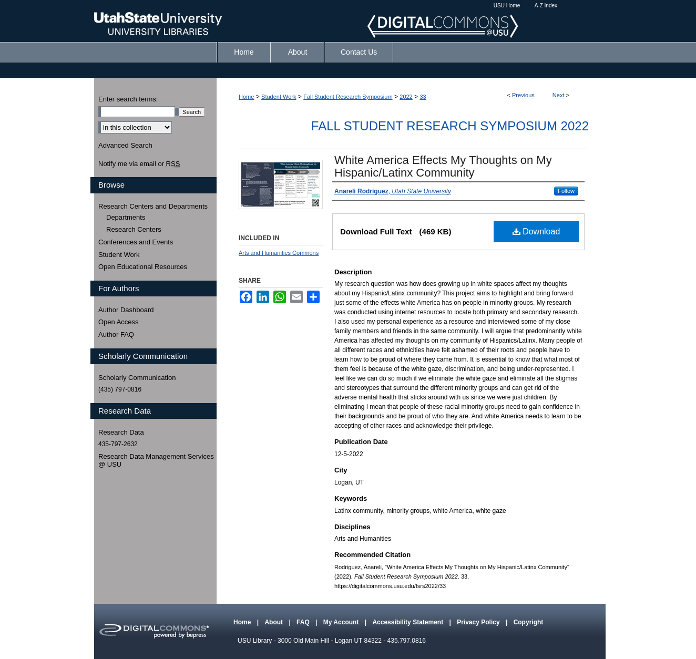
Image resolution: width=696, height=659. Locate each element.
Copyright (529, 622)
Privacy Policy (479, 622)
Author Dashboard (126, 310)
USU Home (507, 5)
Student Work (278, 97)
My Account (342, 622)
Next (558, 95)
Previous (523, 95)
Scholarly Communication (137, 378)
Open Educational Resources (142, 267)
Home (246, 97)
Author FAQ (116, 334)
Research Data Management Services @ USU (156, 460)
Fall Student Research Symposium (347, 97)
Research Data (121, 432)
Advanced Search (125, 145)
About (274, 622)
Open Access (118, 322)
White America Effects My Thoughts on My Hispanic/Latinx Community (443, 166)
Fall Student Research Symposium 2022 (450, 126)
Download (536, 231)
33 (422, 97)
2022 (406, 97)
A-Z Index (546, 5)
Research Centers (133, 229)
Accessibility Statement (408, 622)
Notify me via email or (139, 164)
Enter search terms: (128, 99)
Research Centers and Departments (153, 206)
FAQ (303, 622)
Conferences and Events (135, 242)
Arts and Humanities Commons (279, 253)
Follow (566, 191)
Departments (125, 217)
